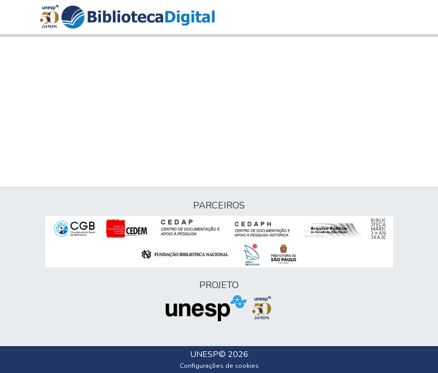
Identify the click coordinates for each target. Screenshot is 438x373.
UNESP (204, 354)
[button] (138, 17)
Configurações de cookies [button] (219, 366)
